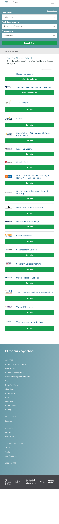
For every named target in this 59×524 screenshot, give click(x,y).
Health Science (10, 393)
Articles (8, 432)
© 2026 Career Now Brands (8, 482)
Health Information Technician (16, 364)
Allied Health (10, 389)
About (7, 448)
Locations (8, 421)
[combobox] (29, 17)
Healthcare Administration (14, 373)
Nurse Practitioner (12, 385)
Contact (8, 452)
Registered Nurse (11, 381)
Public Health (10, 368)
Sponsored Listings (47, 69)
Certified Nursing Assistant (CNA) (17, 377)
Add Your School (11, 456)
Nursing (8, 397)
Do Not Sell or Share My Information (31, 482)
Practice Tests (10, 437)
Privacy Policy (18, 482)
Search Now (29, 43)
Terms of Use (42, 482)
